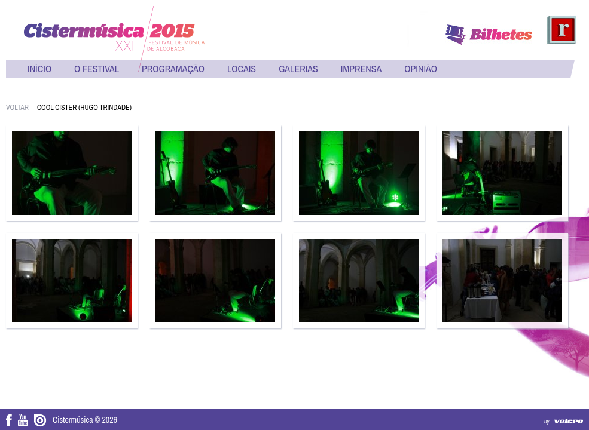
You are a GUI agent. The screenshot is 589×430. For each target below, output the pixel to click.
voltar (17, 107)
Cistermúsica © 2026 (85, 419)
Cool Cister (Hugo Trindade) (84, 107)
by (547, 421)
